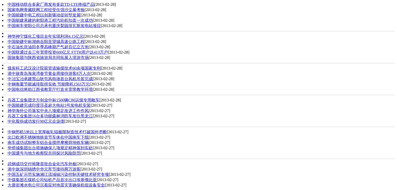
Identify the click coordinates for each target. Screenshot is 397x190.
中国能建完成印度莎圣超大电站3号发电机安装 (49, 105)
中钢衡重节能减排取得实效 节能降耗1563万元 (49, 84)
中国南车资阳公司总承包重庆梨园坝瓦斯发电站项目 (54, 26)
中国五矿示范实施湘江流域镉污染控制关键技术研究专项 (58, 174)
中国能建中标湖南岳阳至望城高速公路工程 (46, 41)
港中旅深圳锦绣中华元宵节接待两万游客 (44, 169)
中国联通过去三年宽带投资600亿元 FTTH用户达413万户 (58, 52)
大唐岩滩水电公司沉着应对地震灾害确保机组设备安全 (56, 185)
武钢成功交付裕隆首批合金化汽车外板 (42, 164)
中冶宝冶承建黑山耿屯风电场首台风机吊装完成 (50, 79)
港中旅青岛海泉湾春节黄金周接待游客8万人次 (49, 73)
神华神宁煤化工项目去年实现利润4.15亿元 (46, 36)
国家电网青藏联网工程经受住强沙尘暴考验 (46, 10)
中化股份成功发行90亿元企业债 (36, 121)
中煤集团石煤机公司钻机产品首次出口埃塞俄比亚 (52, 180)
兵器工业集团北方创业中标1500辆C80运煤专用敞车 (54, 100)
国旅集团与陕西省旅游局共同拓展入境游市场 (48, 57)
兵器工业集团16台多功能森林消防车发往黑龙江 (50, 116)
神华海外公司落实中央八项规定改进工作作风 (48, 111)
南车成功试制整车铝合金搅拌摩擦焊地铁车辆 (48, 142)
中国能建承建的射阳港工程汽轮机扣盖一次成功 (50, 20)
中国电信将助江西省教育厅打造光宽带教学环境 (50, 89)
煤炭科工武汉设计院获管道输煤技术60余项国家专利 (54, 68)
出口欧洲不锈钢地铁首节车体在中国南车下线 (48, 137)
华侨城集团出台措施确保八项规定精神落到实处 (50, 148)
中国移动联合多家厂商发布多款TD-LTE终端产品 (51, 4)
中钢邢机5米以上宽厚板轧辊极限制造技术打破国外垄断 (57, 132)
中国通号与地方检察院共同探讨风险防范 (44, 153)
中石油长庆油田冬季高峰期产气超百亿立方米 (48, 47)
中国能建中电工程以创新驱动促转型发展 (44, 15)
